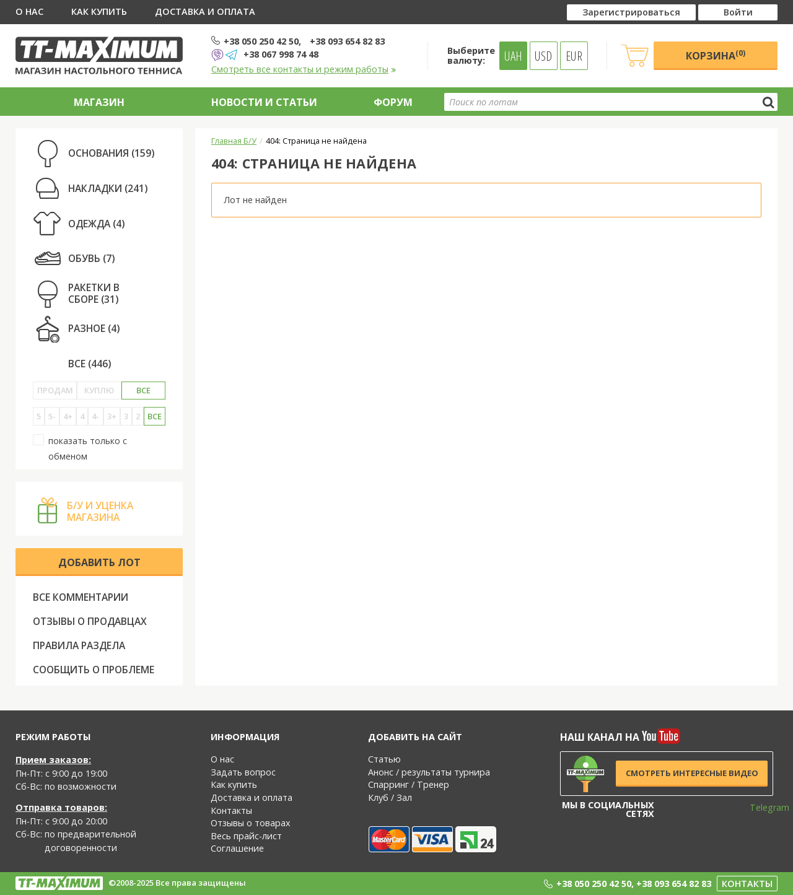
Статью (384, 759)
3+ (111, 416)
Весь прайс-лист (246, 836)
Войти (738, 12)
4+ (67, 416)
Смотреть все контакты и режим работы (303, 69)
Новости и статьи (264, 102)
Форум (393, 102)
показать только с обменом (80, 448)
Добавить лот (99, 562)
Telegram (761, 807)
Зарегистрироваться (631, 12)
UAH (513, 55)
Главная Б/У (233, 140)
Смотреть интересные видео (692, 773)
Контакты (231, 810)
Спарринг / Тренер (408, 784)
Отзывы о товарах (251, 823)
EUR (574, 55)
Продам (55, 390)
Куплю (99, 390)
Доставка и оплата (205, 11)
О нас (29, 11)
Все (143, 390)
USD (543, 55)
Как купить (99, 11)
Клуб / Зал (390, 797)
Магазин (99, 102)
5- (52, 416)
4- (95, 416)
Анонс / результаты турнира (429, 772)
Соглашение (237, 848)
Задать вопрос (243, 772)
